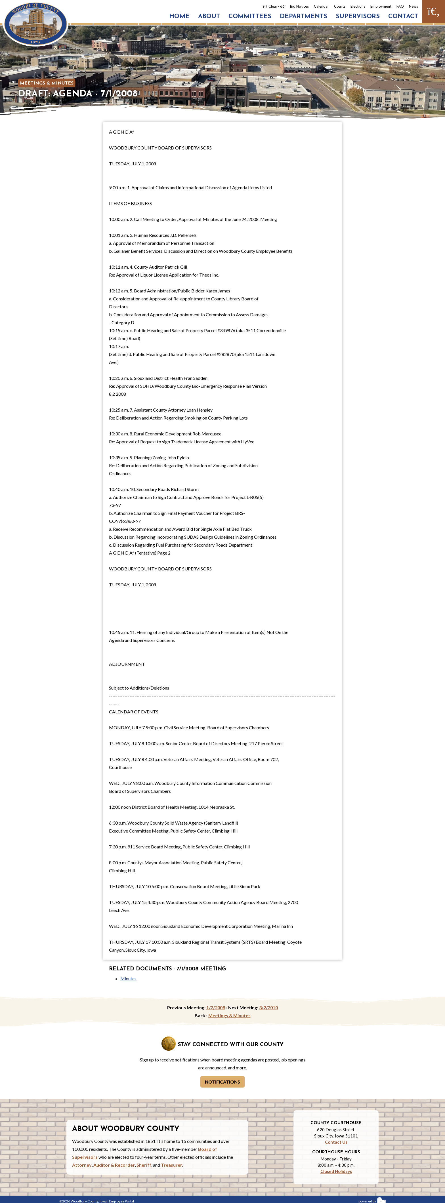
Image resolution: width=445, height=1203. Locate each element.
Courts (339, 6)
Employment (380, 6)
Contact (403, 16)
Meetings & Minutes (47, 83)
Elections (357, 6)
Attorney (82, 1165)
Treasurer (171, 1165)
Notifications (222, 1081)
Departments (303, 16)
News (413, 6)
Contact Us (336, 1142)
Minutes (128, 978)
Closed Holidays (336, 1171)
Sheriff (144, 1165)
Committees (249, 16)
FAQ (400, 6)
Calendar (321, 6)
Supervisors (358, 16)
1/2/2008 (215, 1007)
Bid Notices (299, 6)
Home (179, 16)
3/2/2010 (268, 1007)
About (209, 16)
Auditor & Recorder (114, 1165)
